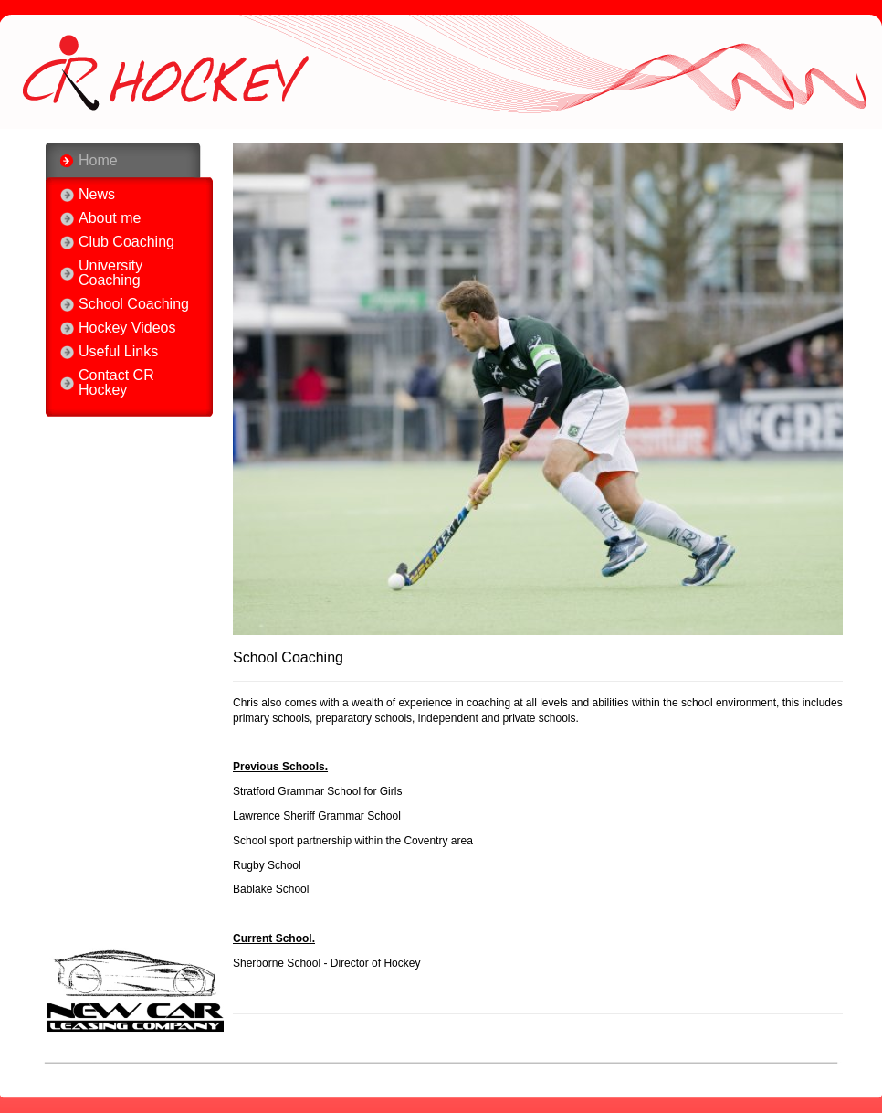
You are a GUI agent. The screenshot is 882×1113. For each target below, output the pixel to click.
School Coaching (134, 304)
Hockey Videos (127, 328)
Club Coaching (126, 242)
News (97, 194)
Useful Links (118, 351)
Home (98, 160)
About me (110, 218)
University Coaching (110, 273)
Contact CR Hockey (116, 383)
